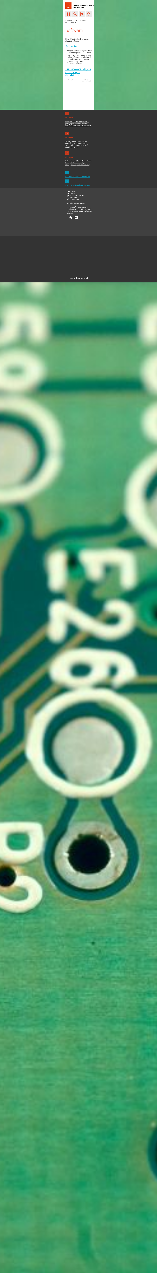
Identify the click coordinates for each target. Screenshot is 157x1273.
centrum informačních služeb (66, 126)
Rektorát (54, 122)
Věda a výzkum (85, 122)
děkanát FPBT (85, 124)
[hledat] (94, 10)
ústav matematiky (69, 145)
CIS (46, 24)
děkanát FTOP (96, 122)
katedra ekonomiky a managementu (61, 144)
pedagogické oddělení (59, 124)
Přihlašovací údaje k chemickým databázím (78, 56)
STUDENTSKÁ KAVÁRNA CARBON (92, 146)
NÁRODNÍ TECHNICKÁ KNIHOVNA (92, 138)
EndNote (56, 44)
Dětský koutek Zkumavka (60, 141)
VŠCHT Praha (124, 2)
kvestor (89, 128)
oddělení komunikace (66, 122)
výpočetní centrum (87, 126)
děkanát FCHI (95, 124)
